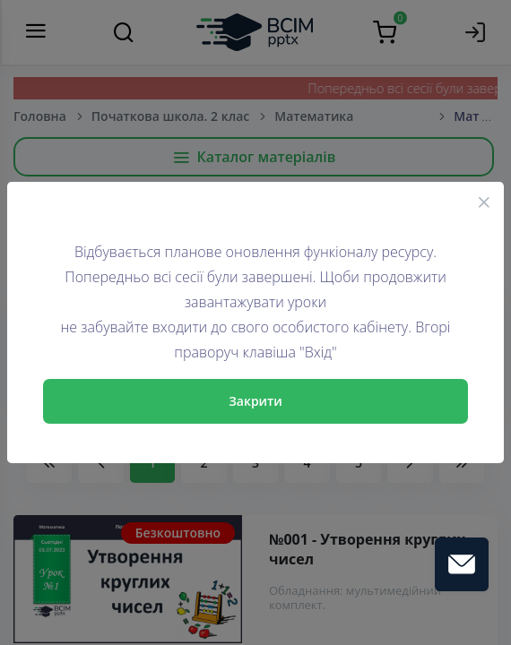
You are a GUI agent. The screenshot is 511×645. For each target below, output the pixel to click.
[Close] (484, 201)
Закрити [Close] (255, 400)
